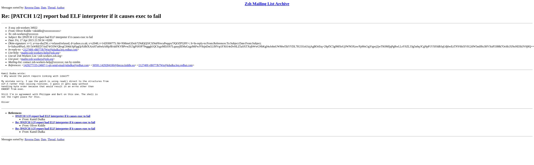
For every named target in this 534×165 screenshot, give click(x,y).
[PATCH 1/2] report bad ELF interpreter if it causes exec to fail (52, 122)
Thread (51, 7)
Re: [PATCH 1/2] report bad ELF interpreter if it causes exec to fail (55, 129)
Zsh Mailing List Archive (267, 3)
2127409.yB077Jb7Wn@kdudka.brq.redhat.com (50, 49)
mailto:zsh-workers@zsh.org (37, 58)
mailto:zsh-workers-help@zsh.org (40, 52)
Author (60, 7)
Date (43, 7)
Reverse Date (32, 7)
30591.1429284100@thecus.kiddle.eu (113, 65)
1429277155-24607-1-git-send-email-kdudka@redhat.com (56, 65)
